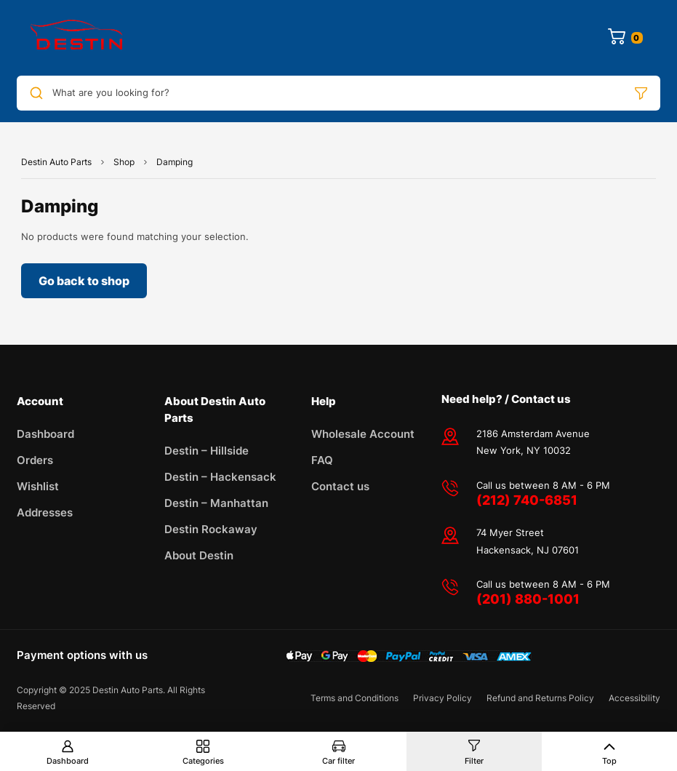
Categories (203, 761)
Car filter (338, 761)
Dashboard (68, 761)
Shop (124, 161)
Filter (474, 761)
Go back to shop (84, 280)
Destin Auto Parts (56, 161)
